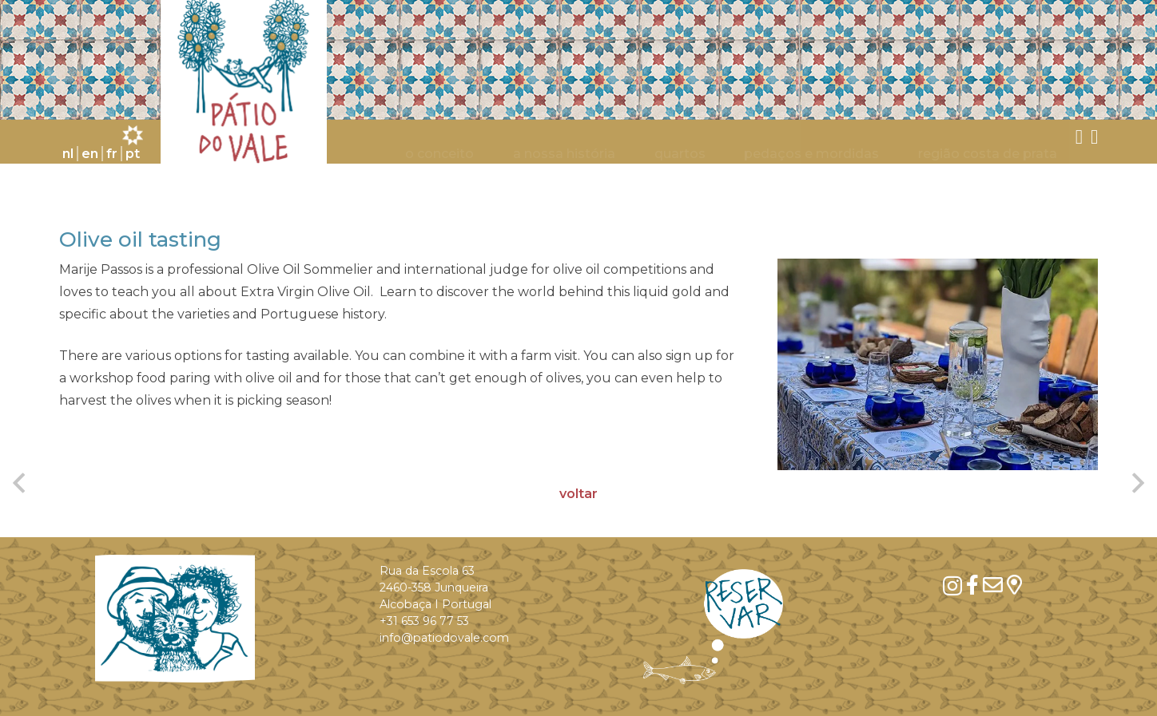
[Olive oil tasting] (937, 364)
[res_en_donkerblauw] (713, 626)
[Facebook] (972, 585)
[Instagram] (952, 586)
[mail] (993, 585)
